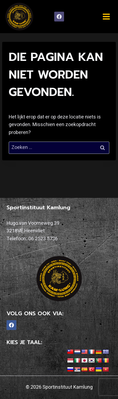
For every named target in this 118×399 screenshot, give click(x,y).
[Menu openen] (106, 16)
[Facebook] (59, 16)
